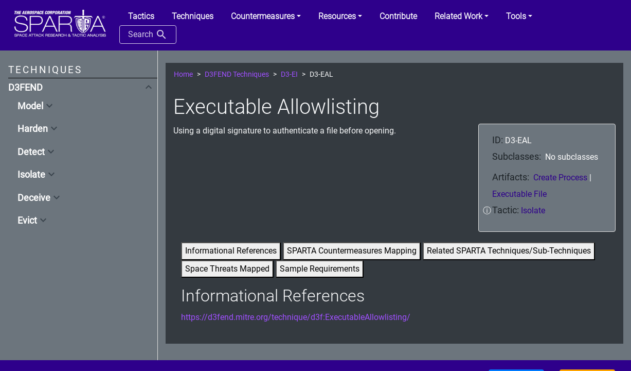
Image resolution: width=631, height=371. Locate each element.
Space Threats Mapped (227, 269)
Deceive (33, 198)
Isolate (31, 175)
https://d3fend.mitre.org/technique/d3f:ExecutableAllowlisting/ (295, 317)
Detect (31, 152)
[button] (266, 16)
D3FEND (25, 87)
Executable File (519, 194)
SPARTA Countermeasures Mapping (352, 251)
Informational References (231, 251)
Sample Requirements (319, 269)
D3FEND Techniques (237, 74)
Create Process (561, 177)
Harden (32, 129)
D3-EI (289, 74)
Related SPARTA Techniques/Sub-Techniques (509, 251)
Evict (27, 220)
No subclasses (571, 157)
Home (183, 74)
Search (148, 34)
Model (30, 106)
